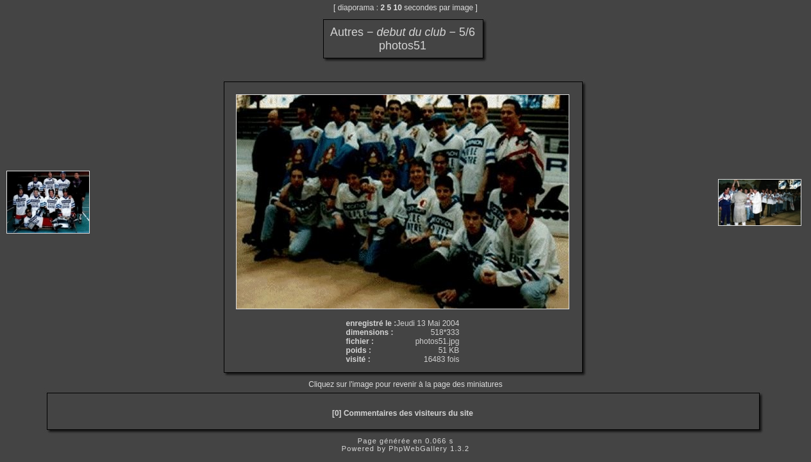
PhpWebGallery (418, 448)
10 (398, 7)
